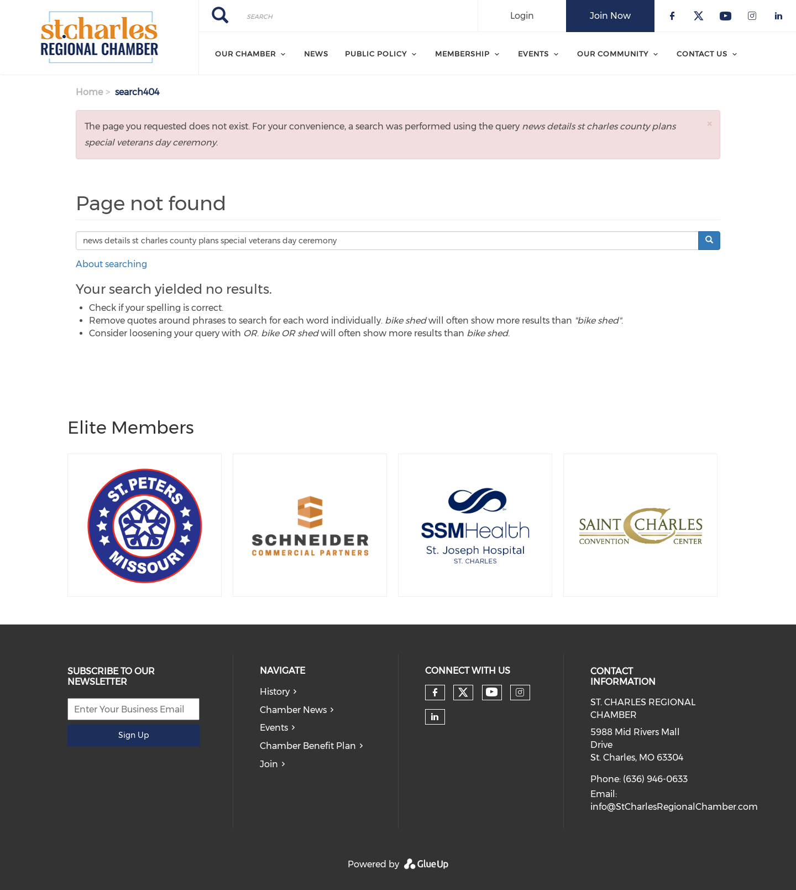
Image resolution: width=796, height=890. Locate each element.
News (316, 53)
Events (274, 727)
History (275, 691)
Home (89, 92)
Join (269, 764)
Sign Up (133, 735)
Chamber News (293, 710)
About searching (111, 264)
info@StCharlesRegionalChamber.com (674, 806)
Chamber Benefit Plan (308, 746)
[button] (709, 123)
